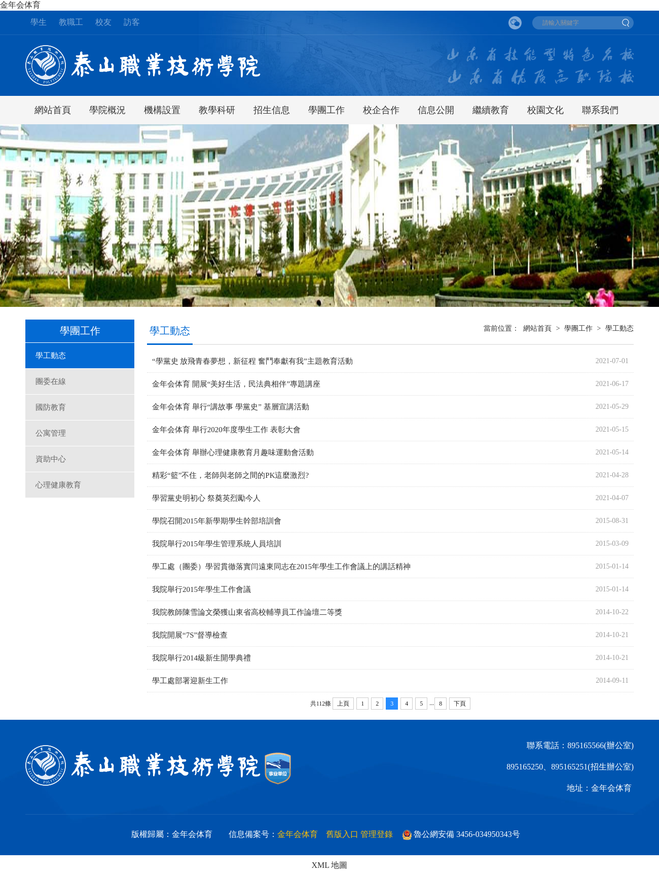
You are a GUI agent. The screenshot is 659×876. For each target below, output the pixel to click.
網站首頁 (52, 110)
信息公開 (436, 110)
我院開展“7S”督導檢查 (190, 635)
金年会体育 (21, 5)
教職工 (71, 22)
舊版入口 (342, 834)
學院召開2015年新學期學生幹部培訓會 (216, 521)
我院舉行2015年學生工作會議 (201, 589)
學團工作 (326, 110)
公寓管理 (50, 433)
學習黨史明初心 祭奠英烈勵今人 (206, 498)
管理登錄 (376, 834)
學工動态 (50, 356)
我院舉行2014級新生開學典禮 (201, 658)
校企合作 (381, 110)
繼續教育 (490, 110)
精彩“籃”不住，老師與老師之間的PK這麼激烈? (230, 475)
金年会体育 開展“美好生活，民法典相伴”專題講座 (236, 384)
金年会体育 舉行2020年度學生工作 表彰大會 (226, 430)
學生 (38, 22)
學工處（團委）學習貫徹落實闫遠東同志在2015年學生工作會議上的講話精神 (281, 567)
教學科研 (217, 110)
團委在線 (50, 381)
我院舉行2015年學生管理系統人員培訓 (216, 544)
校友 (103, 22)
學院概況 (107, 110)
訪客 (132, 22)
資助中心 (50, 459)
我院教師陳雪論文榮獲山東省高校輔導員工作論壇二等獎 (247, 612)
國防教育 (50, 407)
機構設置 (162, 110)
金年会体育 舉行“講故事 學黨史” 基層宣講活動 (230, 407)
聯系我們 (600, 110)
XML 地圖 (330, 865)
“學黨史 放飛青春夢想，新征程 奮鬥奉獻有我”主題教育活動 (252, 361)
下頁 (460, 703)
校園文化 (545, 110)
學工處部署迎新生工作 (190, 681)
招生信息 (271, 110)
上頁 (343, 703)
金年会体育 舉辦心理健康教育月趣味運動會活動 (233, 452)
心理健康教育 (58, 485)
